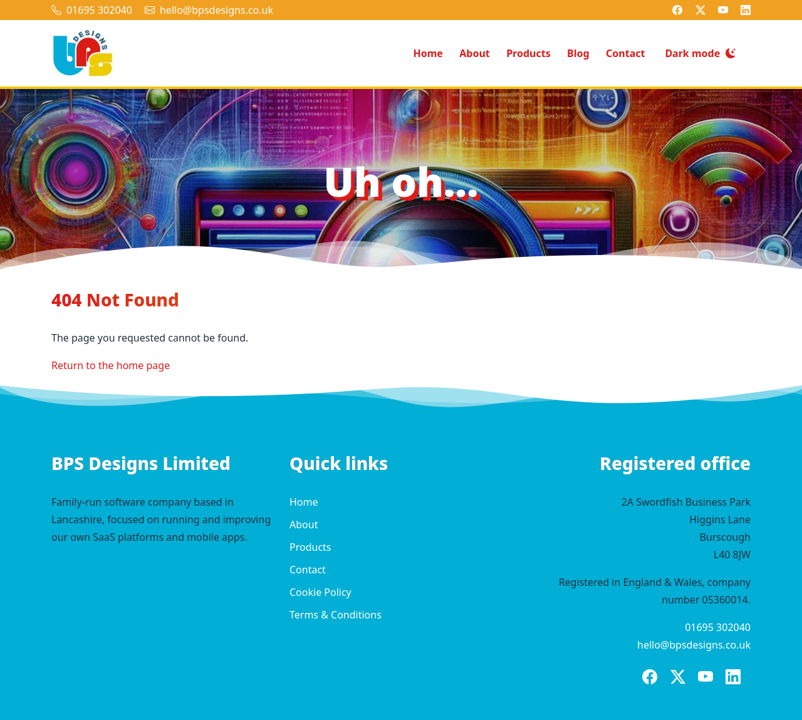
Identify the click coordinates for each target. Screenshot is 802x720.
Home (427, 53)
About (474, 53)
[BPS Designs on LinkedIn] (746, 10)
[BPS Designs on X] (700, 10)
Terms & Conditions (335, 615)
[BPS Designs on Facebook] (677, 10)
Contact (625, 53)
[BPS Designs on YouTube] (723, 10)
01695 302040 (99, 10)
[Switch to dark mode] (700, 53)
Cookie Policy (320, 592)
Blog (578, 53)
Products (528, 53)
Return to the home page (110, 365)
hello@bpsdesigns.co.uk (216, 10)
